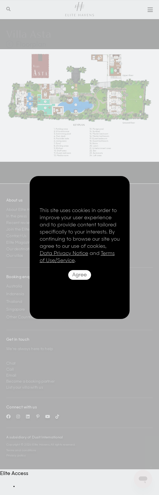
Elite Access (14, 473)
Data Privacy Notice (64, 253)
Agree (79, 275)
